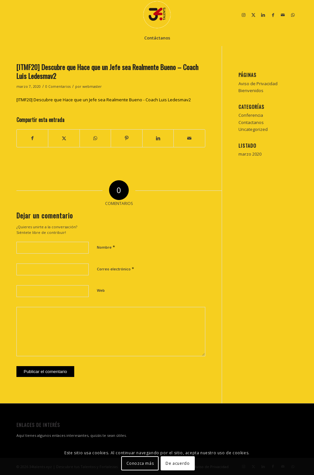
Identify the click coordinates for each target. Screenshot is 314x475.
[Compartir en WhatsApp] (95, 138)
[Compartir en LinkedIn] (158, 138)
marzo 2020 (249, 154)
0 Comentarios (58, 86)
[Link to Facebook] (273, 15)
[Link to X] (253, 15)
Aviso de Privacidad (258, 84)
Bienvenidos (250, 90)
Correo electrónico (115, 269)
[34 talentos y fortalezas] (157, 15)
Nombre (106, 247)
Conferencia (250, 115)
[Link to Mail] (283, 15)
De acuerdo (178, 463)
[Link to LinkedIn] (263, 15)
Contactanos (251, 122)
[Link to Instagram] (243, 15)
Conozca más (140, 463)
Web (101, 290)
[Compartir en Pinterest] (126, 138)
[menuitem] (157, 38)
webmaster (92, 86)
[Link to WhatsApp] (293, 15)
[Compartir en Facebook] (32, 138)
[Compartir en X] (63, 138)
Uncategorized (253, 129)
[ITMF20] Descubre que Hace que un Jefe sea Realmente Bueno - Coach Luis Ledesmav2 (103, 100)
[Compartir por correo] (189, 138)
